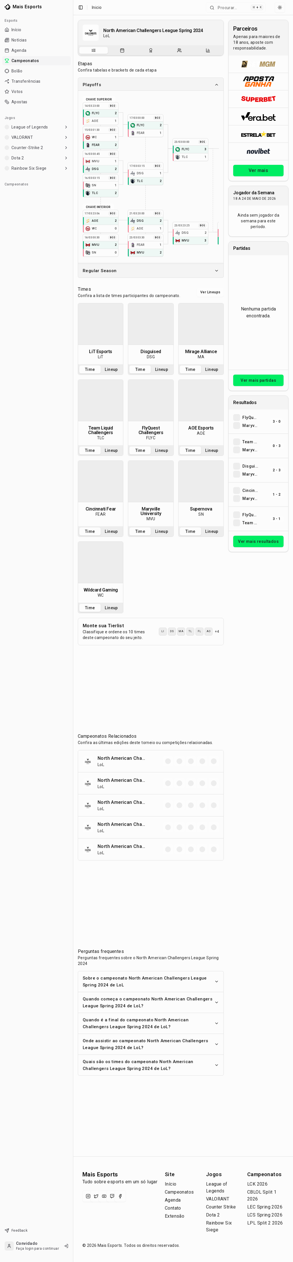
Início (170, 1184)
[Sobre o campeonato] (93, 50)
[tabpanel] (100, 333)
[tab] (93, 50)
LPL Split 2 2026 (265, 1223)
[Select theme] (280, 7)
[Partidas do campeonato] (122, 50)
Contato (173, 1208)
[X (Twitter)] (96, 1196)
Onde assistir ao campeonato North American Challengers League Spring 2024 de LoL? (151, 1044)
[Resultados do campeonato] (151, 50)
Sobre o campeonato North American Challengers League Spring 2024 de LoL (151, 982)
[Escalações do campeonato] (179, 50)
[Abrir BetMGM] (258, 64)
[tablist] (150, 50)
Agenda (173, 1200)
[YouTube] (104, 1196)
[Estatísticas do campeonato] (208, 50)
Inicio (97, 7)
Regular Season (151, 270)
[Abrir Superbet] (258, 99)
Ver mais (258, 170)
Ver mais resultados (258, 541)
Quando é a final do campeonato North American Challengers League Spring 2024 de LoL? (151, 1023)
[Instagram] (88, 1196)
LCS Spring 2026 (264, 1215)
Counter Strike (221, 1207)
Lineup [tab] (111, 369)
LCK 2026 (257, 1184)
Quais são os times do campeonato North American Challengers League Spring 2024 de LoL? (151, 1065)
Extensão (174, 1216)
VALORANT (217, 1199)
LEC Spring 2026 (264, 1207)
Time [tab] (90, 369)
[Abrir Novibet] (258, 151)
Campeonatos (179, 1192)
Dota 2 (213, 1215)
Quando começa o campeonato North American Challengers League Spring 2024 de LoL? (151, 1002)
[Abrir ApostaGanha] (258, 81)
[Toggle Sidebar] (73, 631)
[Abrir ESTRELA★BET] (258, 134)
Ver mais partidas (258, 380)
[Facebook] (120, 1196)
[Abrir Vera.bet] (258, 116)
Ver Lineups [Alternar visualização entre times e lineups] (210, 292)
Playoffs (151, 84)
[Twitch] (112, 1196)
